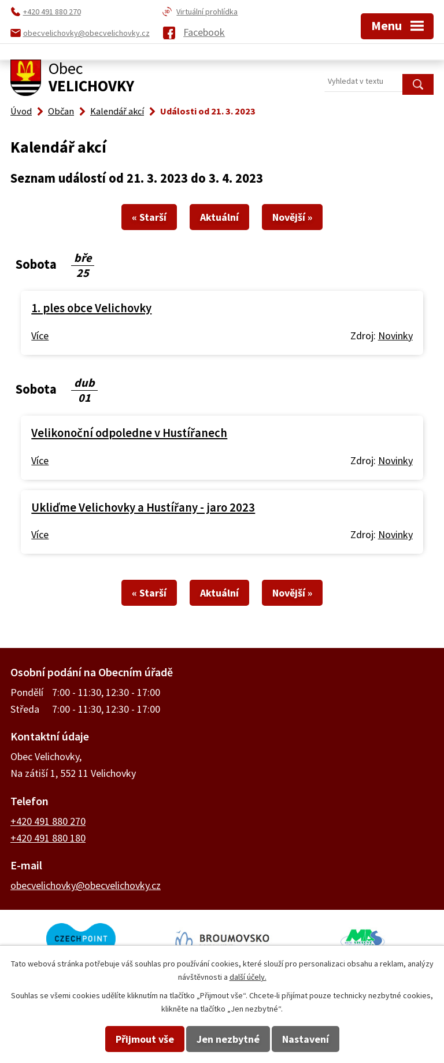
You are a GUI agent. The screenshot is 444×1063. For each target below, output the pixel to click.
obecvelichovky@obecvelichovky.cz (85, 885)
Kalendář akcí (117, 111)
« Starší (149, 217)
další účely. (248, 977)
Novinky (395, 335)
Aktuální (219, 217)
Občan (61, 111)
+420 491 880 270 (48, 821)
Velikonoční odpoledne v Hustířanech (129, 432)
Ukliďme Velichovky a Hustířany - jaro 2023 (143, 507)
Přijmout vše (145, 1039)
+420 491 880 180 (48, 838)
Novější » (292, 217)
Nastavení (305, 1039)
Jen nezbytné (228, 1039)
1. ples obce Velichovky (91, 308)
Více (40, 335)
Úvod (21, 111)
